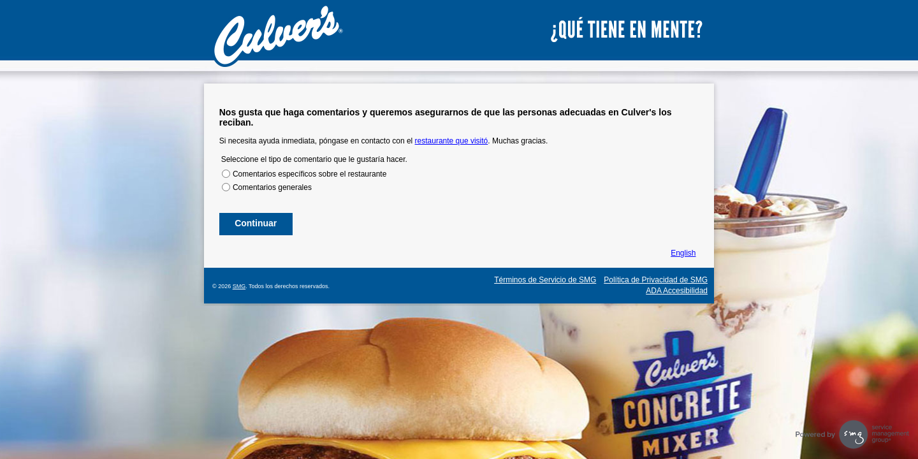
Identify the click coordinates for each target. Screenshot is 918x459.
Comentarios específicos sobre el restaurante (309, 174)
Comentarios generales (272, 187)
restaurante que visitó (451, 140)
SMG (239, 286)
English (683, 253)
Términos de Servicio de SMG (545, 279)
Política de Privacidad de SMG (656, 279)
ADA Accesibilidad (677, 290)
